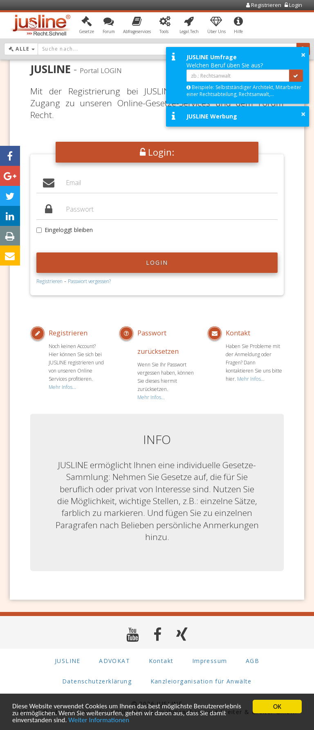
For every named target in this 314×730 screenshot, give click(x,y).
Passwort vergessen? (89, 281)
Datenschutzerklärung (97, 681)
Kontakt (238, 332)
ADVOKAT (114, 660)
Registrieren (49, 281)
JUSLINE (68, 660)
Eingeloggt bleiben (64, 230)
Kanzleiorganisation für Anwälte (201, 681)
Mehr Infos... (62, 387)
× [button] (303, 55)
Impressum (209, 660)
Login (157, 262)
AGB (252, 660)
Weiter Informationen (99, 721)
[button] (86, 25)
